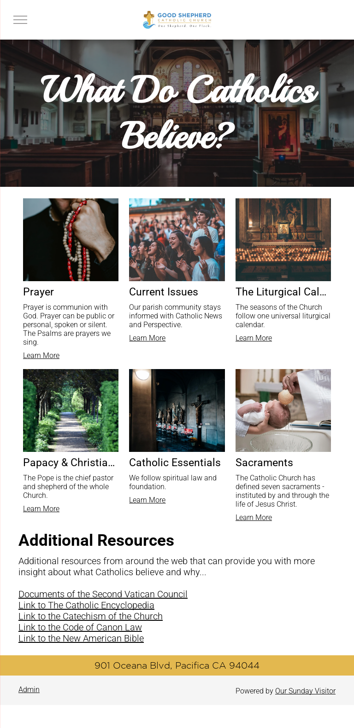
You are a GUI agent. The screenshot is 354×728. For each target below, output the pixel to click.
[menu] (20, 20)
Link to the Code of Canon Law (80, 627)
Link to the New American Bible (81, 638)
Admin (29, 689)
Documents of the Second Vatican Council (103, 594)
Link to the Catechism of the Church (90, 616)
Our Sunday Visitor (305, 691)
